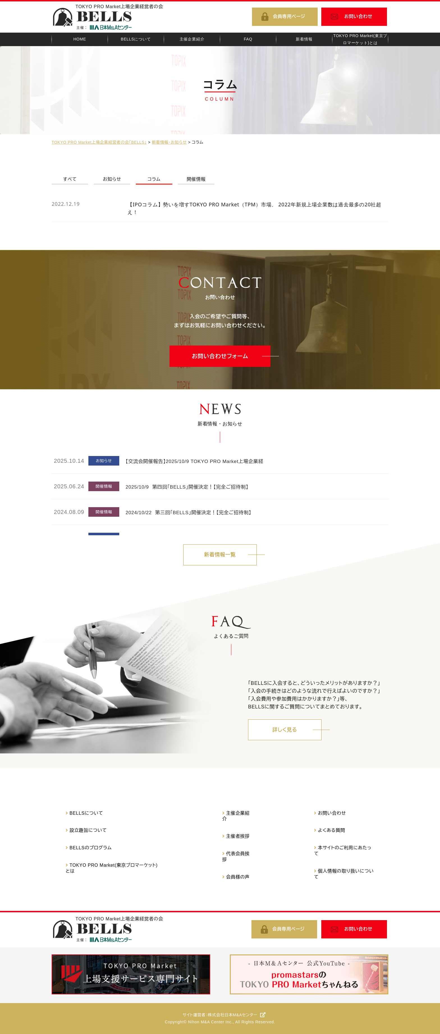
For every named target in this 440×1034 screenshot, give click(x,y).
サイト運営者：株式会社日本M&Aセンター (220, 1015)
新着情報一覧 (220, 554)
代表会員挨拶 (236, 856)
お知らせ (112, 179)
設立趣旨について (88, 830)
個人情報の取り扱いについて (344, 874)
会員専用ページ (289, 16)
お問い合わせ (358, 16)
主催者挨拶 (238, 836)
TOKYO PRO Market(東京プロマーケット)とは (112, 868)
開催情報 (196, 179)
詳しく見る (284, 730)
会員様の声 (238, 877)
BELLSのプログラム (91, 847)
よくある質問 (331, 830)
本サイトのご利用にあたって (342, 850)
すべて (70, 179)
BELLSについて (86, 813)
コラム (154, 179)
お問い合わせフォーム (220, 356)
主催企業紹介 (236, 816)
